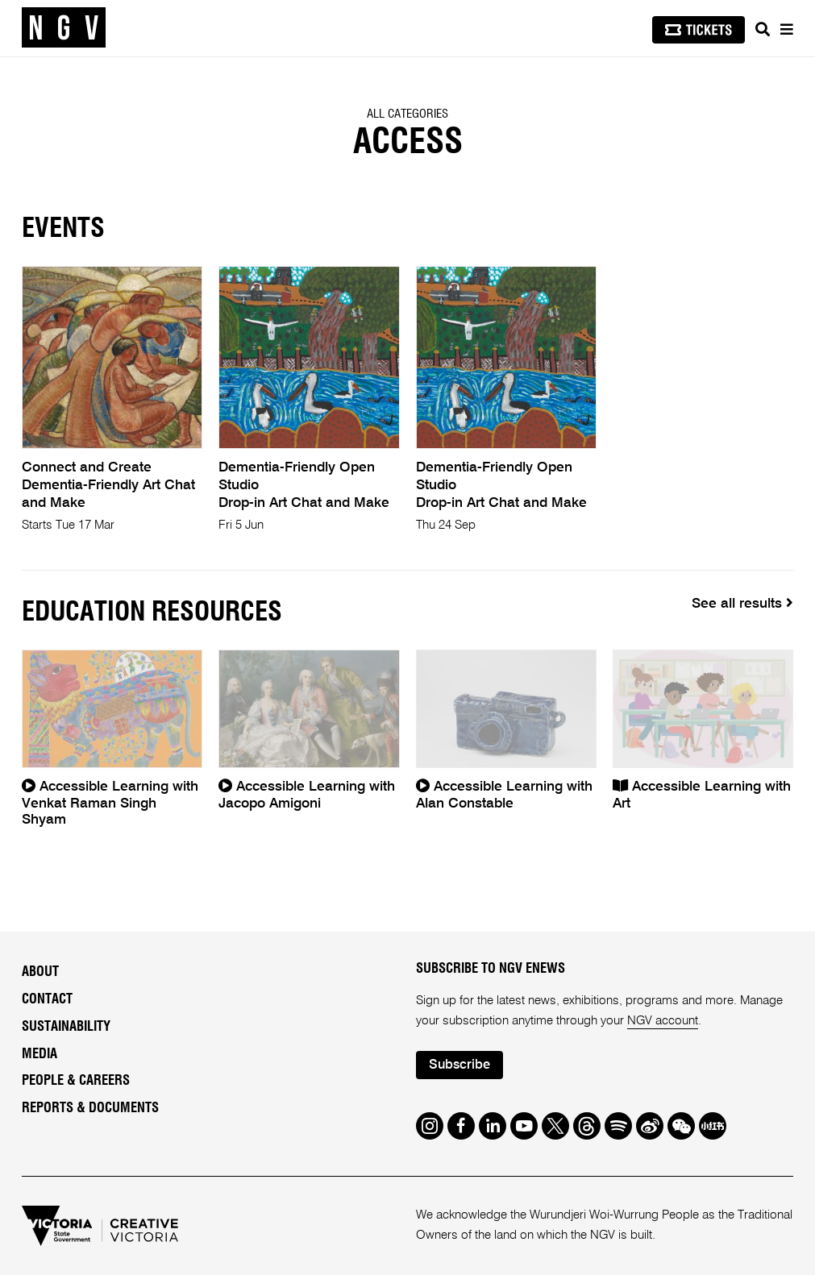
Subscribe (459, 1065)
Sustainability (66, 1026)
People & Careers (76, 1080)
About (40, 972)
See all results (742, 603)
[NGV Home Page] (64, 28)
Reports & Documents (90, 1108)
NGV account (662, 1021)
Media (39, 1054)
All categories (407, 114)
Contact (47, 999)
